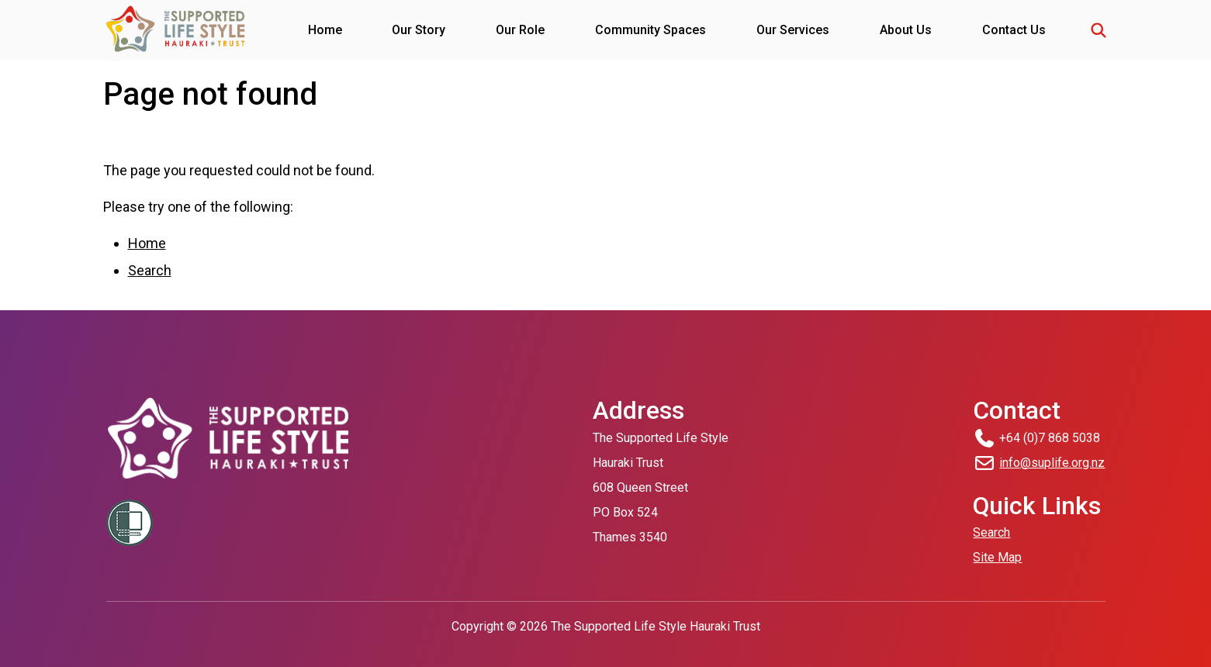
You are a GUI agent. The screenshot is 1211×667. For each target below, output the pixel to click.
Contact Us (1014, 29)
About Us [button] (906, 29)
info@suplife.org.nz (1052, 462)
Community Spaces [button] (650, 29)
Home (325, 29)
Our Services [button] (792, 29)
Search (149, 270)
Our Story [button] (418, 29)
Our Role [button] (520, 29)
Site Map (997, 557)
